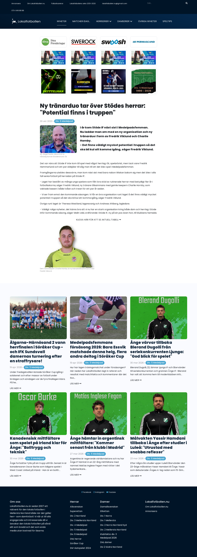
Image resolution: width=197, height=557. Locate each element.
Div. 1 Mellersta (108, 520)
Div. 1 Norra (106, 515)
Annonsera (16, 3)
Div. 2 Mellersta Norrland (113, 529)
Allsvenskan (76, 506)
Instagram (98, 492)
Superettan (76, 511)
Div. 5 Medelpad (64, 121)
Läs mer (15, 388)
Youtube (111, 492)
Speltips (167, 21)
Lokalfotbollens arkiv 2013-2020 (83, 3)
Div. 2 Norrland (78, 515)
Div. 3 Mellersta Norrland (83, 520)
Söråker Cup (76, 543)
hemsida (152, 212)
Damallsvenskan (109, 506)
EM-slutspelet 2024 (80, 548)
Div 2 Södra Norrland (111, 547)
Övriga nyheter (147, 21)
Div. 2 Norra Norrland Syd (113, 525)
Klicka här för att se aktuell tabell (98, 219)
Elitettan (104, 511)
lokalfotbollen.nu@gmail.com (114, 3)
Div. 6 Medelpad (78, 534)
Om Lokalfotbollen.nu (36, 3)
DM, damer (106, 542)
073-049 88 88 (17, 10)
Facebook (86, 492)
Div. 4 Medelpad (78, 525)
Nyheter (61, 21)
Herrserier (102, 21)
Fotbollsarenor (57, 3)
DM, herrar (76, 538)
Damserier (123, 21)
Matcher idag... (81, 21)
